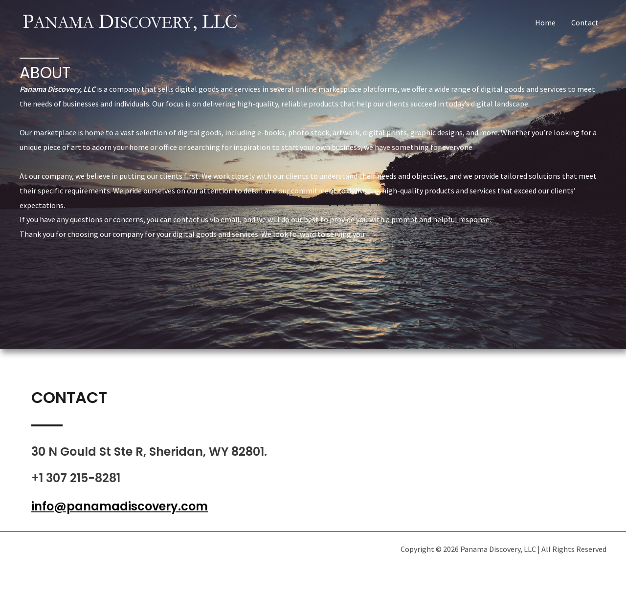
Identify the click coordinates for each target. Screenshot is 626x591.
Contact (585, 22)
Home (545, 22)
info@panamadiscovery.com (119, 506)
